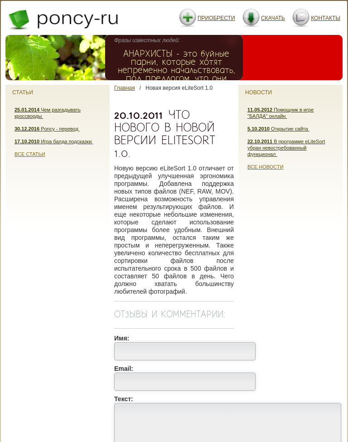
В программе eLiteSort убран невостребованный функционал (286, 148)
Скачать (273, 18)
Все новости (265, 167)
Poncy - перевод (47, 128)
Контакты (325, 18)
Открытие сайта (278, 128)
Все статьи (29, 154)
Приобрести (216, 18)
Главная (124, 88)
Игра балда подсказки (53, 141)
